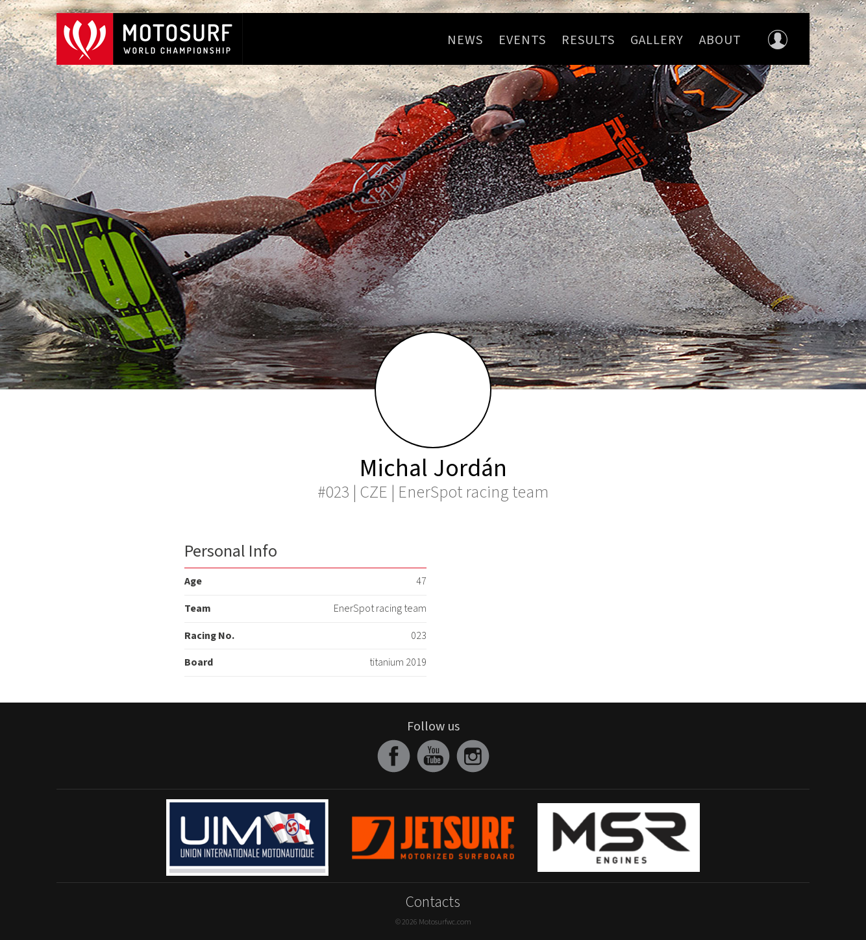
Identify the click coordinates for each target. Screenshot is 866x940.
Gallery (657, 40)
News (465, 40)
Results (588, 40)
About (720, 40)
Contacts (433, 902)
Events (522, 40)
